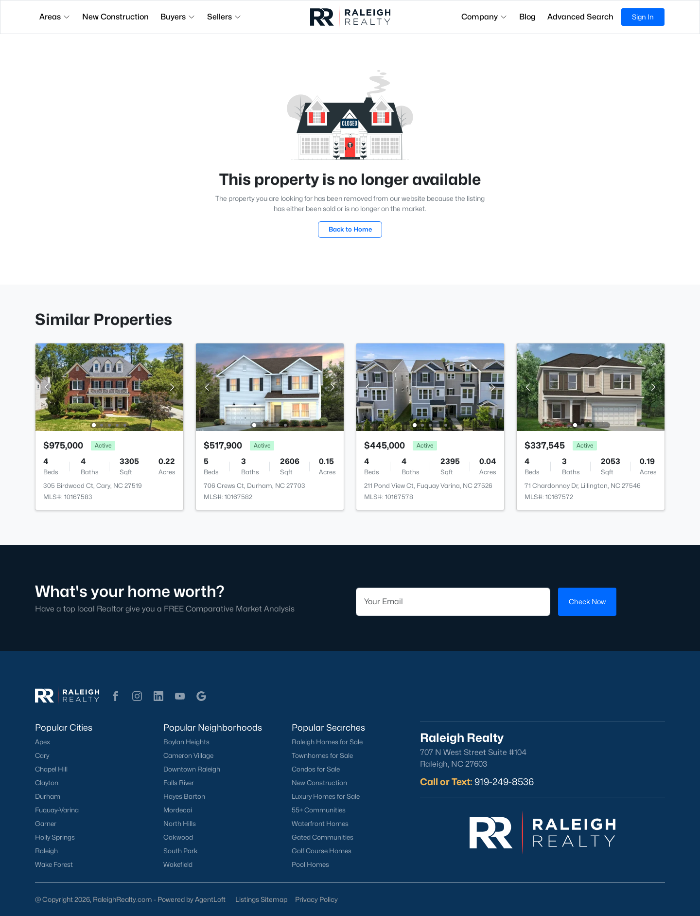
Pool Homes (310, 864)
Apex (42, 742)
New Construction (319, 783)
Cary (42, 755)
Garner (45, 823)
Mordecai (177, 810)
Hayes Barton (184, 796)
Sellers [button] (224, 16)
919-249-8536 (504, 782)
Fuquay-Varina (57, 810)
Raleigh (46, 851)
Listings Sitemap (261, 899)
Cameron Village (188, 755)
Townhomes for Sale (322, 755)
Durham (47, 796)
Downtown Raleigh (191, 769)
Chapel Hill (51, 769)
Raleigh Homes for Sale (327, 742)
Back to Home (350, 229)
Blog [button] (527, 16)
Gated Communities (322, 837)
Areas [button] (54, 16)
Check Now (587, 601)
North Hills (179, 823)
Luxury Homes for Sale (326, 796)
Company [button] (484, 16)
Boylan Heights (186, 742)
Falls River (178, 783)
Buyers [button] (177, 16)
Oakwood (178, 837)
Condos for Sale (316, 769)
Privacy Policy (316, 899)
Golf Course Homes (321, 851)
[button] (116, 696)
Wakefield (177, 864)
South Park (180, 851)
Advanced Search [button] (580, 16)
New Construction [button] (115, 16)
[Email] (453, 602)
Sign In (643, 17)
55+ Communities (319, 810)
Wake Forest (54, 864)
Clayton (46, 783)
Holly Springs (55, 837)
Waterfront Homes (320, 823)
